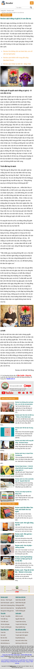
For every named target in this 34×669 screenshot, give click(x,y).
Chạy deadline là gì (20, 627)
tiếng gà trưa (10, 611)
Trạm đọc (3, 632)
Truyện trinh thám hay (21, 624)
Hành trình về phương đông (8, 605)
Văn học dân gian (5, 624)
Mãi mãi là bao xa (5, 643)
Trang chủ (3, 10)
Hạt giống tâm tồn (21, 608)
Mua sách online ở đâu (21, 640)
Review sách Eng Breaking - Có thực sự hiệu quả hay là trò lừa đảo (24, 559)
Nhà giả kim (4, 611)
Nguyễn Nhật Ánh (20, 619)
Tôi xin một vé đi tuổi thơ (22, 632)
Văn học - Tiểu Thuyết (6, 600)
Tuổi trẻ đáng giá (20, 611)
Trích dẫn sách (4, 621)
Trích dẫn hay (4, 619)
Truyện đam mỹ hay (21, 621)
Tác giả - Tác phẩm (5, 616)
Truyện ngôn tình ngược (22, 635)
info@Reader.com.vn (9, 656)
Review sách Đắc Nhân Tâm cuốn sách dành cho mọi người (24, 509)
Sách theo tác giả (20, 602)
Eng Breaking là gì (20, 638)
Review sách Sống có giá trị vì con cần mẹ (13, 12)
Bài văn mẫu (4, 638)
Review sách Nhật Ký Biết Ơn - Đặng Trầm (17, 64)
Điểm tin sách (19, 616)
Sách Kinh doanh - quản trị (7, 602)
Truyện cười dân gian (6, 627)
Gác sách (3, 635)
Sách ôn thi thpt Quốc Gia (7, 608)
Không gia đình (20, 605)
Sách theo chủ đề (20, 600)
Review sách (10, 10)
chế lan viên (24, 643)
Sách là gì (18, 643)
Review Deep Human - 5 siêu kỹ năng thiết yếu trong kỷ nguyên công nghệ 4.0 (24, 468)
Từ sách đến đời (5, 640)
